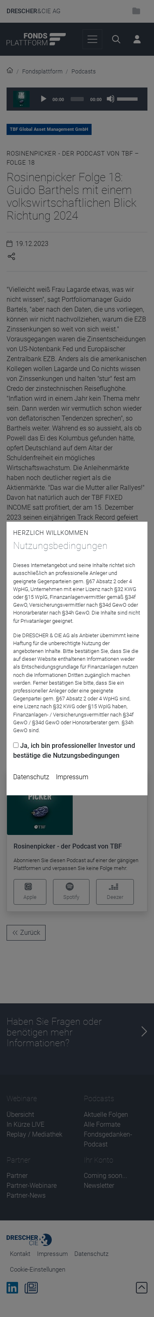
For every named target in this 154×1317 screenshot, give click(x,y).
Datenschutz (31, 777)
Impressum (72, 777)
